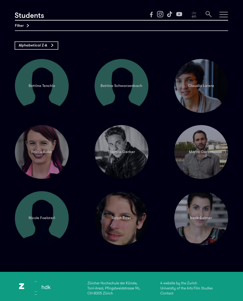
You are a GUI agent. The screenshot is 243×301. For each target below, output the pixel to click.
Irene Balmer (201, 218)
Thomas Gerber (121, 152)
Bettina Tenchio (42, 85)
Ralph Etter (121, 218)
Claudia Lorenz (201, 85)
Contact (166, 293)
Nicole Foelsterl (42, 218)
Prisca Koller (42, 152)
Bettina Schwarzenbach (121, 85)
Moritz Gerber (201, 152)
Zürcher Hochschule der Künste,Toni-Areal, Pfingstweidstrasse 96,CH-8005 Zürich (113, 288)
